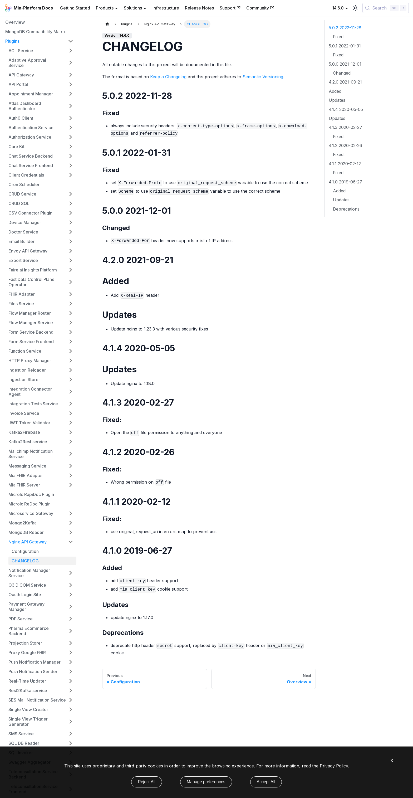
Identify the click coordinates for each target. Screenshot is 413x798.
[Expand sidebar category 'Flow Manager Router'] (70, 313)
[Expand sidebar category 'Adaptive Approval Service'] (70, 63)
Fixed (338, 36)
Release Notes (199, 8)
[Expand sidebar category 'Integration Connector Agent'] (70, 391)
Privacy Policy (334, 765)
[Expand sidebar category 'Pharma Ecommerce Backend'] (70, 631)
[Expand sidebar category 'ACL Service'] (70, 50)
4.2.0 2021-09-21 (345, 82)
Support (230, 8)
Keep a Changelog (168, 76)
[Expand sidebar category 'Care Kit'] (70, 146)
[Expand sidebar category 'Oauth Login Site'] (70, 594)
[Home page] (107, 24)
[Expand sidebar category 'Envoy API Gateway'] (70, 251)
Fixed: (339, 136)
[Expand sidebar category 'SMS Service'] (70, 733)
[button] (40, 106)
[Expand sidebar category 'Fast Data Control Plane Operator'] (70, 282)
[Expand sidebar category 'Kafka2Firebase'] (70, 432)
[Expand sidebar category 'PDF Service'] (70, 619)
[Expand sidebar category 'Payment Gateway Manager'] (70, 607)
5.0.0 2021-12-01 (345, 64)
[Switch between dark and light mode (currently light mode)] (355, 8)
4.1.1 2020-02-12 (345, 163)
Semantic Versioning (263, 76)
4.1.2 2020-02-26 (345, 145)
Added (335, 91)
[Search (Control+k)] (385, 8)
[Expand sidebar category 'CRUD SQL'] (70, 203)
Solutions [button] (133, 8)
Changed (342, 73)
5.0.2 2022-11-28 (345, 27)
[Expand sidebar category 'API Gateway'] (70, 75)
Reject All (146, 782)
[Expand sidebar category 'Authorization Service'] (70, 137)
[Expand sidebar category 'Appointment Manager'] (70, 94)
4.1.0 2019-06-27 (345, 181)
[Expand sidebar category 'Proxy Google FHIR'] (70, 652)
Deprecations (346, 209)
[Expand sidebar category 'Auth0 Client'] (70, 118)
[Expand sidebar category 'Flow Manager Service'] (70, 322)
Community (260, 8)
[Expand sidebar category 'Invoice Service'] (70, 413)
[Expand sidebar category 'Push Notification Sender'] (70, 671)
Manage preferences (206, 782)
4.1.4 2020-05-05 (346, 109)
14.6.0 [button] (338, 8)
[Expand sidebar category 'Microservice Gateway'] (70, 513)
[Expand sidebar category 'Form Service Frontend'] (70, 341)
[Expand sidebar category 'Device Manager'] (70, 222)
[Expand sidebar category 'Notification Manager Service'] (70, 573)
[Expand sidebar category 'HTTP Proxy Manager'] (70, 360)
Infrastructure (166, 8)
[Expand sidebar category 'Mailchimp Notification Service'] (70, 454)
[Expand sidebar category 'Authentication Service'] (70, 127)
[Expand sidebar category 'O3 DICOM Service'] (70, 585)
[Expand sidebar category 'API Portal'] (70, 84)
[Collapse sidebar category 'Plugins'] (70, 41)
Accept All (266, 782)
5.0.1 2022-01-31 (345, 45)
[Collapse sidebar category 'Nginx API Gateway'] (70, 542)
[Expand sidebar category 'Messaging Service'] (70, 466)
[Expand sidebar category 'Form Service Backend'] (70, 332)
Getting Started (75, 8)
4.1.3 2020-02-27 (345, 127)
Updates (337, 100)
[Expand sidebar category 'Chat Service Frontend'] (70, 165)
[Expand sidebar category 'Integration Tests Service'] (70, 404)
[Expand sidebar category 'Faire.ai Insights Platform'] (70, 270)
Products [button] (105, 8)
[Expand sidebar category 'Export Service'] (70, 260)
